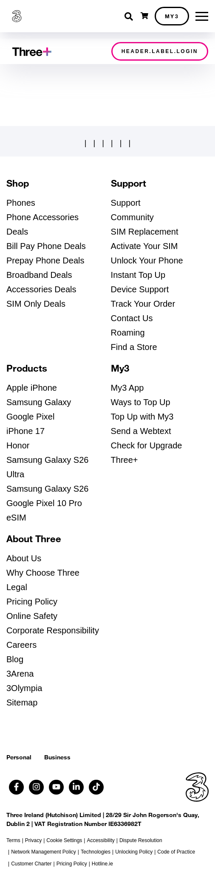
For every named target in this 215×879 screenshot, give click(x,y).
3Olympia (24, 688)
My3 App (127, 387)
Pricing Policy (31, 601)
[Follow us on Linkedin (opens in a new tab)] (76, 787)
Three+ (124, 460)
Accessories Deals (41, 289)
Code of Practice (176, 852)
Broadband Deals (39, 275)
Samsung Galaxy (38, 402)
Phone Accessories (42, 217)
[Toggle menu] (201, 16)
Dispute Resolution (140, 840)
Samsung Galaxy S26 (47, 488)
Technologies (95, 852)
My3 (172, 16)
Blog (14, 659)
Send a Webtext (141, 431)
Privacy (33, 840)
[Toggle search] (129, 16)
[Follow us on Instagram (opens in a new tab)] (36, 787)
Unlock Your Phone (147, 260)
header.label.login (160, 51)
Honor (17, 445)
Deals (17, 231)
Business (57, 757)
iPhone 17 (25, 431)
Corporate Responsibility (52, 630)
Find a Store (134, 347)
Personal (18, 757)
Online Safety (31, 616)
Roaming (128, 332)
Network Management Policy (43, 852)
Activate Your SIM (144, 246)
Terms (13, 840)
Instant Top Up (138, 275)
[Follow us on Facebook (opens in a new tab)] (16, 787)
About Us (23, 558)
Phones (20, 202)
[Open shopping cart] (144, 16)
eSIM (16, 517)
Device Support (140, 289)
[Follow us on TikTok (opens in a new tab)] (96, 787)
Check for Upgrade (146, 445)
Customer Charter (31, 864)
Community (132, 217)
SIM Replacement (144, 231)
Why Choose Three (42, 572)
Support (126, 202)
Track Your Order (143, 303)
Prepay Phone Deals (45, 260)
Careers (21, 644)
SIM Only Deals (35, 303)
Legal (16, 587)
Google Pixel (30, 416)
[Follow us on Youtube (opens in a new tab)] (56, 787)
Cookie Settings (64, 840)
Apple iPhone (31, 387)
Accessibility (100, 840)
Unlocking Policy (134, 852)
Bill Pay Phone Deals (46, 246)
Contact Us (132, 318)
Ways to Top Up (140, 402)
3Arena (20, 673)
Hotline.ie (102, 864)
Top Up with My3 (142, 416)
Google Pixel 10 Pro (44, 503)
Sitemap (21, 702)
